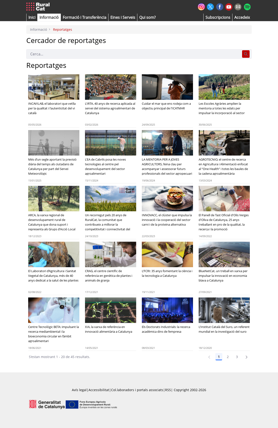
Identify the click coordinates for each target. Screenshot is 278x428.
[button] (32, 17)
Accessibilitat (99, 390)
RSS (168, 390)
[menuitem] (84, 17)
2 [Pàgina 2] (228, 357)
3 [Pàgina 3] (237, 357)
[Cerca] (133, 54)
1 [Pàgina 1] (219, 357)
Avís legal (79, 390)
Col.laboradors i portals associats (137, 390)
